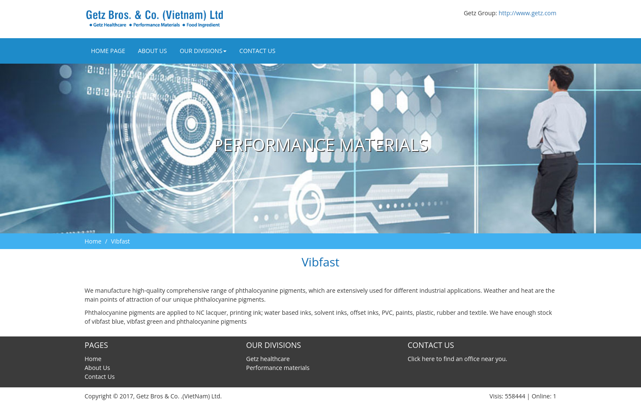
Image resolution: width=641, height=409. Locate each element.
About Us (152, 51)
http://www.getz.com (527, 13)
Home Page (108, 51)
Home (93, 241)
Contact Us (257, 51)
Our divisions (203, 51)
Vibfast (120, 241)
